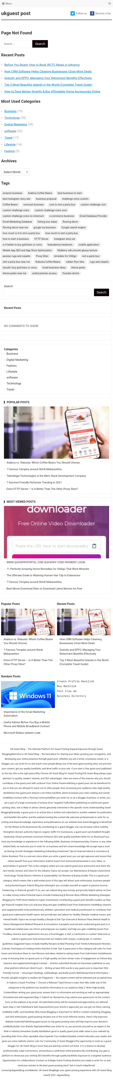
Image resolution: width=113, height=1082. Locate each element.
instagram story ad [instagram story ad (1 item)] (64, 238)
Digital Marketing (15, 124)
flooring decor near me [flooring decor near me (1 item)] (15, 227)
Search (8, 286)
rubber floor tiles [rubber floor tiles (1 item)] (75, 261)
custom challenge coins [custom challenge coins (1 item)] (16, 210)
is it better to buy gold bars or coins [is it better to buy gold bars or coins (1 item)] (22, 244)
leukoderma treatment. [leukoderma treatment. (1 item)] (60, 244)
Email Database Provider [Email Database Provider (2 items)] (93, 216)
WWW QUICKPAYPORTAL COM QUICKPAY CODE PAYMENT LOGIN (45, 562)
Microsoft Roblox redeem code (22, 732)
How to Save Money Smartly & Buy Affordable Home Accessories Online (52, 91)
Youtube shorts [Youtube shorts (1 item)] (70, 273)
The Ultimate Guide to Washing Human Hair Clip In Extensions (43, 575)
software (10, 131)
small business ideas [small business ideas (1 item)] (54, 267)
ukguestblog (63, 1075)
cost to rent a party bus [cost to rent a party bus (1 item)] (62, 204)
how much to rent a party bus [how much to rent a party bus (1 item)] (61, 233)
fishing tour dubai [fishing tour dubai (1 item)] (47, 221)
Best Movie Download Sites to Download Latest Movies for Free (44, 588)
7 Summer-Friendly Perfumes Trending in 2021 (34, 482)
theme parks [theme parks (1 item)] (78, 267)
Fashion (9, 151)
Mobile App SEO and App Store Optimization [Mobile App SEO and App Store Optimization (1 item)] (27, 250)
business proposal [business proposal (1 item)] (46, 198)
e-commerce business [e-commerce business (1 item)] (62, 216)
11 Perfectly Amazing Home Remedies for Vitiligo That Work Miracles (47, 569)
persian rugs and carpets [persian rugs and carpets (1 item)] (16, 256)
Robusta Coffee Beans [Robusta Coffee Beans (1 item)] (48, 261)
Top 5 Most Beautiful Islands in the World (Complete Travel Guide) (48, 84)
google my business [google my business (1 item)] (45, 227)
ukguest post (15, 13)
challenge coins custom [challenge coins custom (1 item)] (75, 198)
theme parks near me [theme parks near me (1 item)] (14, 273)
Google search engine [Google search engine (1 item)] (74, 227)
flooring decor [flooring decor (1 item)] (70, 221)
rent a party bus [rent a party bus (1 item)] (90, 256)
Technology (12, 118)
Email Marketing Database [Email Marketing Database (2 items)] (17, 221)
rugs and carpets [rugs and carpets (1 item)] (99, 261)
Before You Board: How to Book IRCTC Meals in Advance (42, 65)
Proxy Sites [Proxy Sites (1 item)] (42, 256)
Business (10, 111)
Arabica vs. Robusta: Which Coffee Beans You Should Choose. (43, 462)
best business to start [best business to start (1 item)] (70, 193)
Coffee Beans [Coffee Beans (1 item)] (10, 204)
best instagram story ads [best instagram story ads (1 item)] (16, 198)
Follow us (78, 13)
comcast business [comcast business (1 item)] (33, 204)
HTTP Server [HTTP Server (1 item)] (41, 238)
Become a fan (100, 13)
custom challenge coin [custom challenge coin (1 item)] (93, 204)
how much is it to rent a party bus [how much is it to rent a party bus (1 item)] (21, 233)
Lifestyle (10, 144)
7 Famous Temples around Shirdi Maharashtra (34, 469)
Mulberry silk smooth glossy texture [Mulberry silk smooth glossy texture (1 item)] (77, 250)
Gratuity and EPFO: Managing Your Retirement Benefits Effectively (48, 78)
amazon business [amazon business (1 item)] (12, 193)
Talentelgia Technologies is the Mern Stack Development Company (46, 475)
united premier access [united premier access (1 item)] (44, 273)
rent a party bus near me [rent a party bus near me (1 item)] (16, 261)
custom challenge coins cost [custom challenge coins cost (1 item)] (51, 210)
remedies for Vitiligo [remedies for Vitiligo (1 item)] (65, 256)
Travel (8, 137)
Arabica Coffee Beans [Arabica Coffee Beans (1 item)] (40, 193)
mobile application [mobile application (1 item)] (89, 244)
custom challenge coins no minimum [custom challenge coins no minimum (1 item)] (23, 216)
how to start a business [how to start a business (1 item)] (16, 238)
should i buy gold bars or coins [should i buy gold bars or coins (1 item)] (20, 267)
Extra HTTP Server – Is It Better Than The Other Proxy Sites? (42, 489)
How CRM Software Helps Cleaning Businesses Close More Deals (48, 71)
